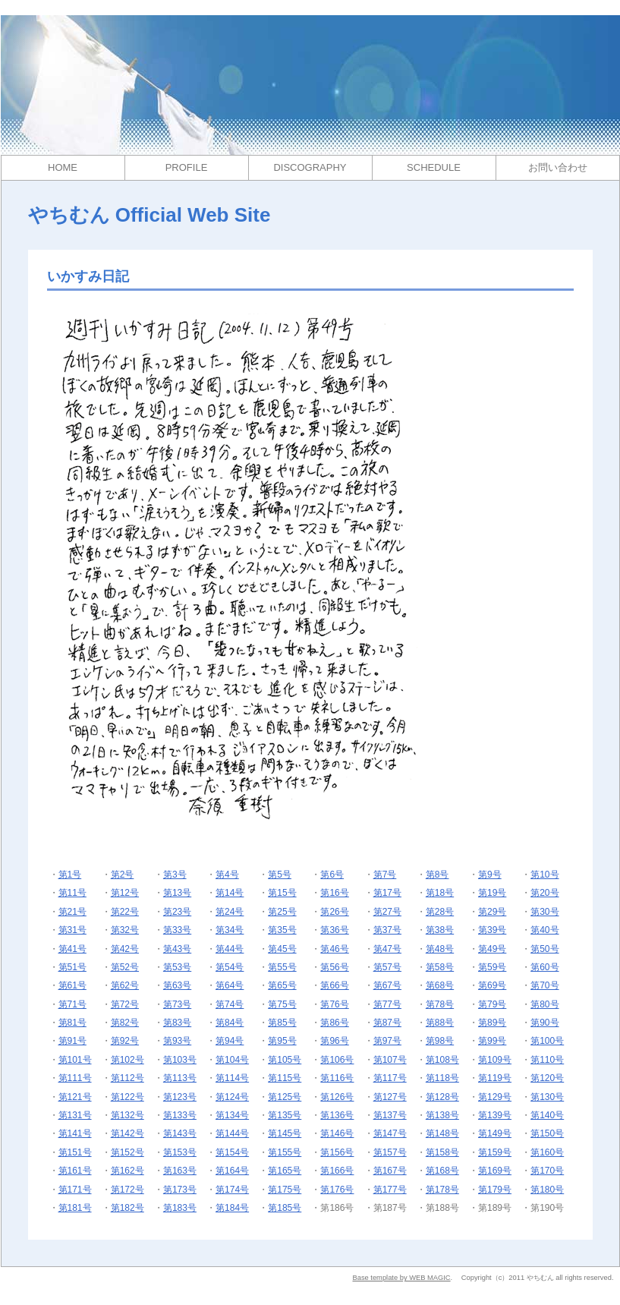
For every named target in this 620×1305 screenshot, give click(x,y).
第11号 (72, 892)
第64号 (230, 985)
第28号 (440, 911)
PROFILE (186, 167)
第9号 (490, 874)
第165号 (284, 1170)
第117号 (390, 1078)
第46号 (334, 949)
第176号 (337, 1189)
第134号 (232, 1115)
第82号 (125, 1022)
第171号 (75, 1189)
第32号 (125, 930)
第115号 (284, 1078)
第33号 (177, 930)
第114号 (232, 1078)
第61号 (72, 985)
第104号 (232, 1059)
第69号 (492, 985)
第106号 (337, 1059)
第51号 (72, 967)
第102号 (127, 1059)
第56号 (334, 967)
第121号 (75, 1097)
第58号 (440, 967)
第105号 (284, 1059)
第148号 (442, 1133)
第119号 (494, 1078)
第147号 (390, 1133)
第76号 (334, 1004)
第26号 (334, 911)
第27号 (387, 911)
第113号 (180, 1078)
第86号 (334, 1022)
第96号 (334, 1040)
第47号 (387, 949)
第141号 (75, 1133)
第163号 (180, 1170)
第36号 (334, 930)
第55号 (282, 967)
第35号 (282, 930)
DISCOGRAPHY (309, 167)
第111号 (75, 1078)
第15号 (282, 892)
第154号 (232, 1152)
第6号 (332, 874)
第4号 (227, 874)
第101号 (75, 1059)
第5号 (279, 874)
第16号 (334, 892)
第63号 (177, 985)
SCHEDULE (434, 167)
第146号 (337, 1133)
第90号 (544, 1022)
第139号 (494, 1115)
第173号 (180, 1189)
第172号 (127, 1189)
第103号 (180, 1059)
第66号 (334, 985)
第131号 (75, 1115)
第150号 (547, 1133)
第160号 (547, 1152)
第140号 (547, 1115)
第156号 (337, 1152)
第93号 (177, 1040)
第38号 (440, 930)
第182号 (127, 1208)
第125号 (284, 1097)
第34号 (230, 930)
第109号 (494, 1059)
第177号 (390, 1189)
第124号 (232, 1097)
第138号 (442, 1115)
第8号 (437, 874)
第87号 (387, 1022)
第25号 (282, 911)
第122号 (127, 1097)
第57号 (387, 967)
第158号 (442, 1152)
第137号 (390, 1115)
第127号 (390, 1097)
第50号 (544, 949)
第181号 (75, 1208)
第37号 (387, 930)
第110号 (547, 1059)
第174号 (232, 1189)
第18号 (440, 892)
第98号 (440, 1040)
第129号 (494, 1097)
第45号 (282, 949)
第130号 (547, 1097)
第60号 (544, 967)
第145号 (284, 1133)
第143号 (180, 1133)
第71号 (72, 1004)
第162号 (127, 1170)
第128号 (442, 1097)
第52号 (125, 967)
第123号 (180, 1097)
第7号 (385, 874)
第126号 (337, 1097)
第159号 (494, 1152)
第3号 (175, 874)
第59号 (492, 967)
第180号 (547, 1189)
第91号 (72, 1040)
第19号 (492, 892)
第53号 (177, 967)
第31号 (72, 930)
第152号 (127, 1152)
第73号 (177, 1004)
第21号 (72, 911)
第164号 (232, 1170)
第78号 (440, 1004)
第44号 (230, 949)
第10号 (544, 874)
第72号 (125, 1004)
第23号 (177, 911)
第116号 (337, 1078)
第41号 (72, 949)
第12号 (125, 892)
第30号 (544, 911)
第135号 (284, 1115)
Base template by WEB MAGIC (401, 1277)
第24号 (230, 911)
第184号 (232, 1208)
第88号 (440, 1022)
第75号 (282, 1004)
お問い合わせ (557, 167)
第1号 (70, 874)
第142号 (127, 1133)
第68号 (440, 985)
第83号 (177, 1022)
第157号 (390, 1152)
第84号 (230, 1022)
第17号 (387, 892)
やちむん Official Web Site (149, 214)
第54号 (230, 967)
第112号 (127, 1078)
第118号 (442, 1078)
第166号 (337, 1170)
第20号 (544, 892)
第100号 (547, 1040)
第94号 (230, 1040)
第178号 (442, 1189)
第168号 (442, 1170)
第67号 (387, 985)
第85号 (282, 1022)
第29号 (492, 911)
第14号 (230, 892)
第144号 (232, 1133)
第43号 (177, 949)
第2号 (122, 874)
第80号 (544, 1004)
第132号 (127, 1115)
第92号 (125, 1040)
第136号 (337, 1115)
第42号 (125, 949)
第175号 (284, 1189)
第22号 (125, 911)
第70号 (544, 985)
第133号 (180, 1115)
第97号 (387, 1040)
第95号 (282, 1040)
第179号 (494, 1189)
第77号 (387, 1004)
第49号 (492, 949)
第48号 (440, 949)
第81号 (72, 1022)
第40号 (544, 930)
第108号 (442, 1059)
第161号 (75, 1170)
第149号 (494, 1133)
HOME (62, 167)
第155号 (284, 1152)
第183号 (180, 1208)
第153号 (180, 1152)
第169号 (494, 1170)
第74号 (230, 1004)
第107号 (390, 1059)
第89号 (492, 1022)
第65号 (282, 985)
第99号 (492, 1040)
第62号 (125, 985)
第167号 (390, 1170)
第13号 (177, 892)
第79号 (492, 1004)
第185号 (284, 1208)
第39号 (492, 930)
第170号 (547, 1170)
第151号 (75, 1152)
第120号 (547, 1078)
